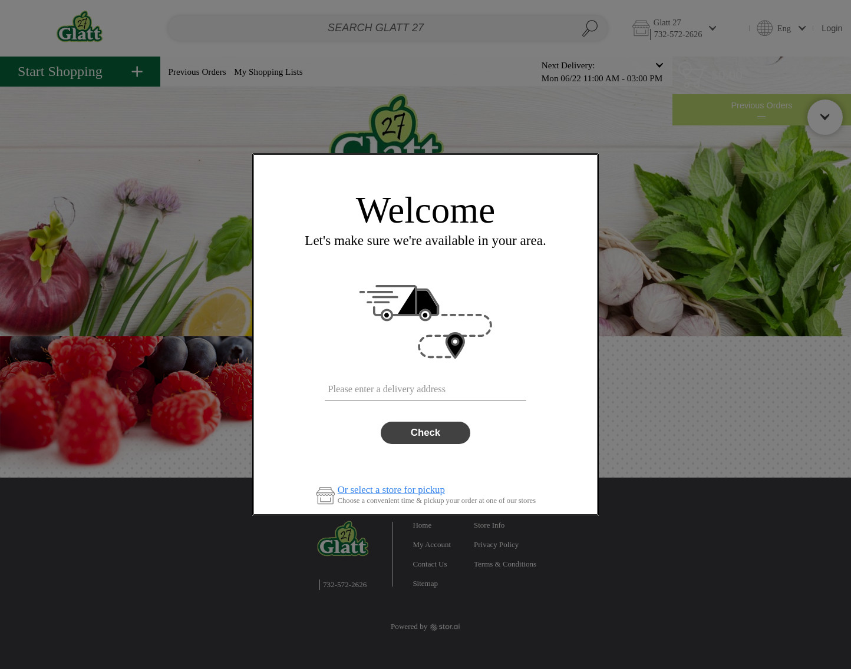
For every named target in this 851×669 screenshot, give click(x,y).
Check (425, 432)
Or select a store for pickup (391, 490)
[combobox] (425, 386)
